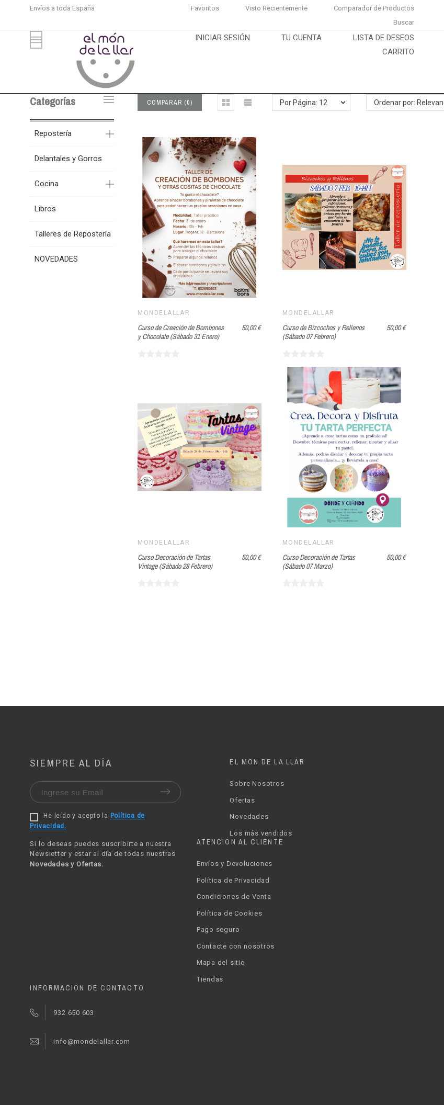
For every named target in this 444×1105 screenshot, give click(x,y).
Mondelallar (164, 313)
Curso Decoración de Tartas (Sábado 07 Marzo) (318, 561)
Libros (45, 208)
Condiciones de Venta (234, 896)
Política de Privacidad (233, 880)
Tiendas (210, 979)
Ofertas (242, 800)
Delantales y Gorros (68, 158)
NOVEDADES (56, 259)
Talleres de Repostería (73, 234)
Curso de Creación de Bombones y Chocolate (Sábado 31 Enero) (181, 332)
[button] (226, 102)
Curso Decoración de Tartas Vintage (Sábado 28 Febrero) (175, 561)
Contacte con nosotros (236, 946)
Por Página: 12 (303, 102)
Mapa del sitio (221, 962)
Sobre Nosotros (257, 783)
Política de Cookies (230, 913)
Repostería (53, 133)
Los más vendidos (261, 833)
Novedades (249, 816)
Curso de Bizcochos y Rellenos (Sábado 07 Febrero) (323, 332)
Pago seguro (218, 929)
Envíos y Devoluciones (234, 863)
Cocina (47, 183)
